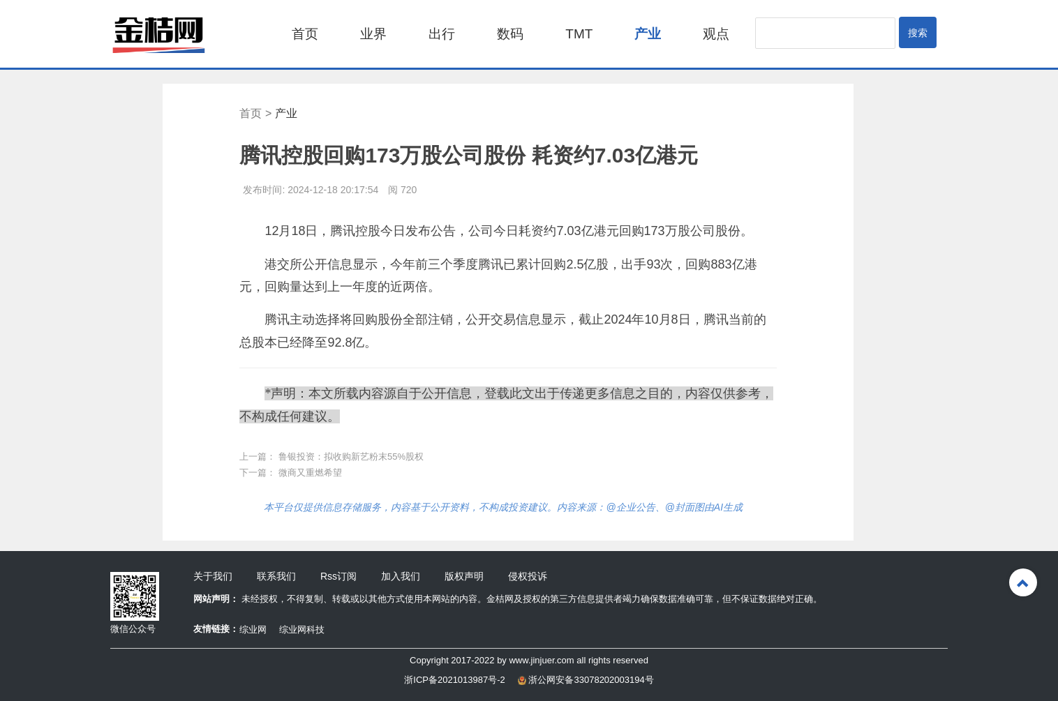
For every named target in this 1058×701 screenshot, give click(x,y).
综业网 (253, 629)
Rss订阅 (338, 576)
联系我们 (276, 576)
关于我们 (212, 576)
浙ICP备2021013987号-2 (454, 679)
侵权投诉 (527, 576)
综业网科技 (302, 629)
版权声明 (464, 576)
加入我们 (400, 576)
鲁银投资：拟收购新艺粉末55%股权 (351, 456)
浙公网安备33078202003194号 (586, 679)
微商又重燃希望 (310, 472)
